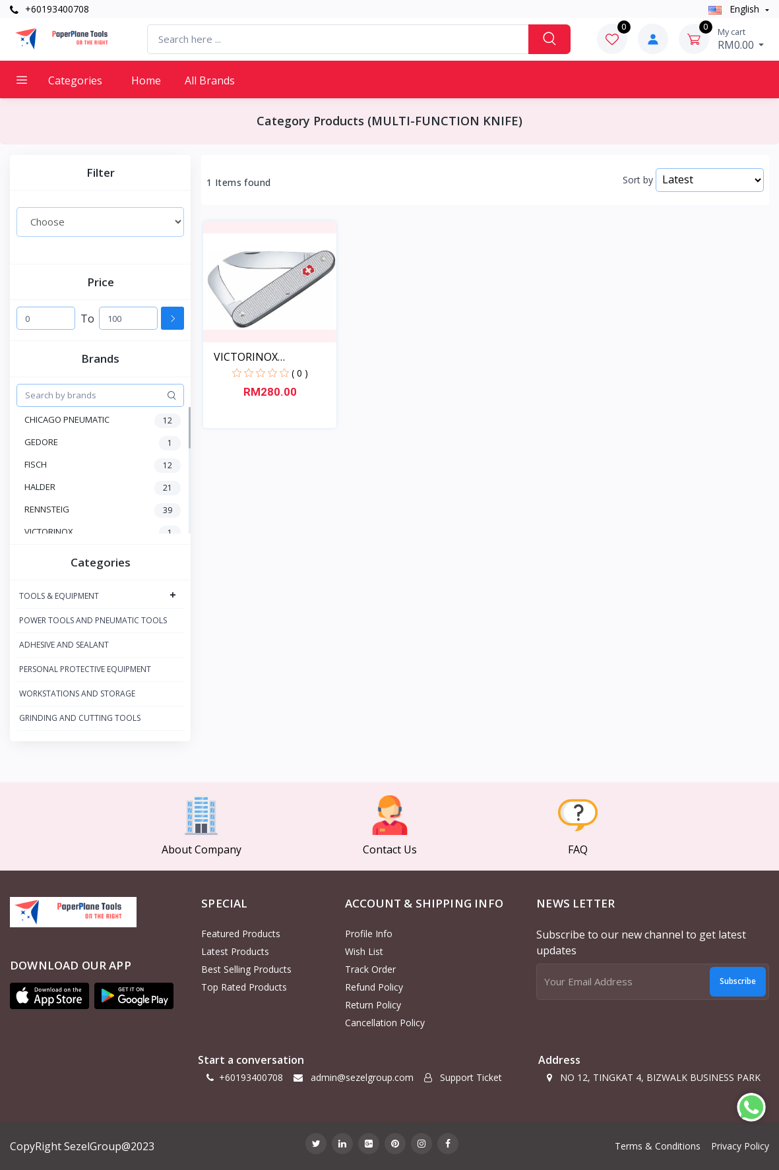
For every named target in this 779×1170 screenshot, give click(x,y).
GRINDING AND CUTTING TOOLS (79, 718)
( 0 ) (300, 373)
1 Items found (238, 183)
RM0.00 (741, 39)
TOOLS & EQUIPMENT (59, 595)
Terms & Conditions (658, 1146)
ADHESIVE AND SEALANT (64, 644)
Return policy (373, 1005)
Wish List (364, 951)
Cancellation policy (385, 1022)
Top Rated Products (244, 987)
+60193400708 (49, 9)
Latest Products (235, 951)
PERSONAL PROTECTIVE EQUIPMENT (85, 669)
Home (146, 80)
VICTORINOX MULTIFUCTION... (257, 357)
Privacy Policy (740, 1146)
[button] (49, 996)
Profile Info (368, 933)
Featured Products (240, 933)
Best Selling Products (246, 969)
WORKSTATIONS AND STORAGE (77, 693)
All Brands (210, 80)
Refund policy (374, 987)
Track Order (370, 969)
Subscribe (738, 981)
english (735, 9)
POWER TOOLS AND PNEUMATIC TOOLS (93, 620)
